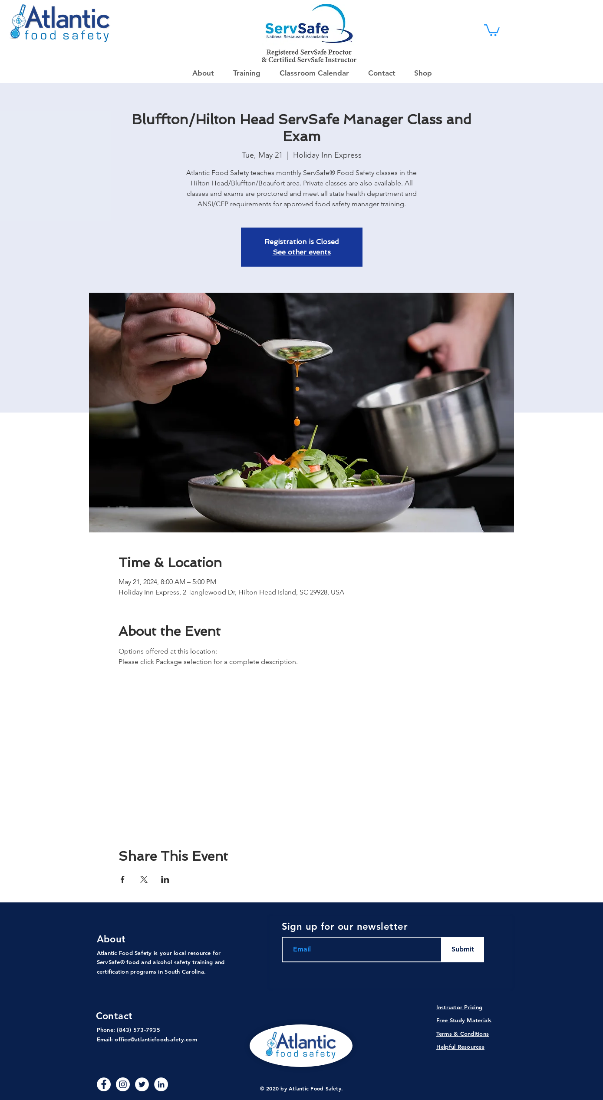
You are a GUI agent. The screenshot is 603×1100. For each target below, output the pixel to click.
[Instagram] (123, 1084)
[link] (492, 29)
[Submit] (463, 949)
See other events (302, 252)
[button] (420, 73)
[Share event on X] (144, 879)
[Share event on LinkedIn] (165, 879)
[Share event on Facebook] (123, 879)
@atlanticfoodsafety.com (163, 1039)
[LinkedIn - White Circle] (161, 1084)
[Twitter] (142, 1084)
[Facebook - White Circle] (104, 1084)
